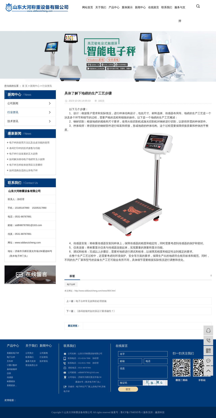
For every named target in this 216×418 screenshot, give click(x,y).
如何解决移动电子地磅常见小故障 (27, 159)
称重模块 (11, 381)
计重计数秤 (12, 365)
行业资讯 (47, 86)
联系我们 (166, 7)
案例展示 (127, 7)
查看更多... (12, 385)
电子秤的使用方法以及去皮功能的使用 (29, 142)
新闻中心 (140, 7)
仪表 (9, 373)
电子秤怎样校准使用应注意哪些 (25, 164)
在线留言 (153, 7)
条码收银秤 (12, 369)
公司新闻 (12, 103)
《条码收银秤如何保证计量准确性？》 (96, 311)
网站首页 (87, 7)
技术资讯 (12, 121)
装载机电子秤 (13, 353)
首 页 (25, 86)
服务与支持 (179, 14)
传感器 (10, 377)
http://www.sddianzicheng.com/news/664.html (95, 291)
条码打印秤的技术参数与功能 (24, 148)
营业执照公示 (31, 365)
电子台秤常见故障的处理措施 (91, 301)
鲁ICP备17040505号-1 (131, 412)
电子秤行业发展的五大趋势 (23, 153)
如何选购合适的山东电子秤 (23, 170)
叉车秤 (10, 361)
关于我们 (100, 7)
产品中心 (114, 7)
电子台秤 (71, 284)
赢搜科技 (160, 412)
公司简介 (29, 353)
